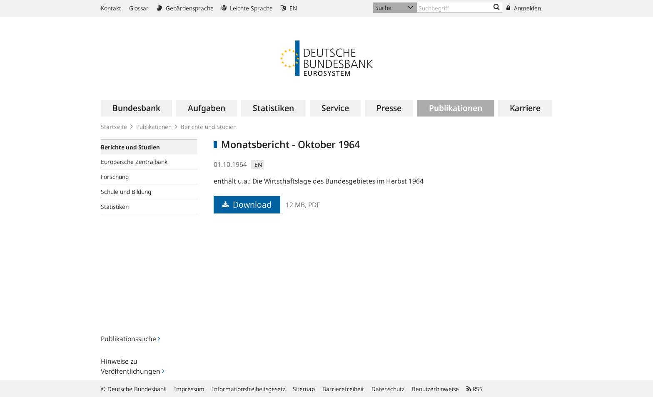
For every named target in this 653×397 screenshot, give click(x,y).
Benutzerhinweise (435, 389)
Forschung (115, 177)
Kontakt (111, 8)
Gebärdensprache (185, 8)
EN (289, 8)
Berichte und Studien (209, 127)
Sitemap (304, 389)
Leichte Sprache (247, 8)
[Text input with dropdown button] (460, 7)
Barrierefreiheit (343, 389)
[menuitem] (136, 108)
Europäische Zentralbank (134, 162)
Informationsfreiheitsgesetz (248, 389)
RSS (474, 389)
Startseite (114, 127)
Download (247, 204)
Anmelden (523, 8)
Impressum (189, 389)
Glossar (139, 8)
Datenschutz (387, 389)
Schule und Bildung (126, 192)
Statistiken (115, 207)
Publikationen (154, 127)
